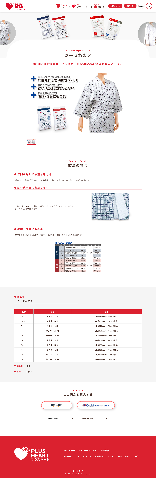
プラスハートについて (88, 450)
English (141, 6)
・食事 (76, 456)
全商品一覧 (61, 418)
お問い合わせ (115, 6)
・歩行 (136, 456)
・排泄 (127, 456)
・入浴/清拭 (100, 456)
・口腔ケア (87, 456)
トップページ (69, 450)
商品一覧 (67, 456)
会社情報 (78, 471)
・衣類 (110, 456)
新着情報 (105, 450)
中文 (149, 6)
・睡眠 (119, 456)
